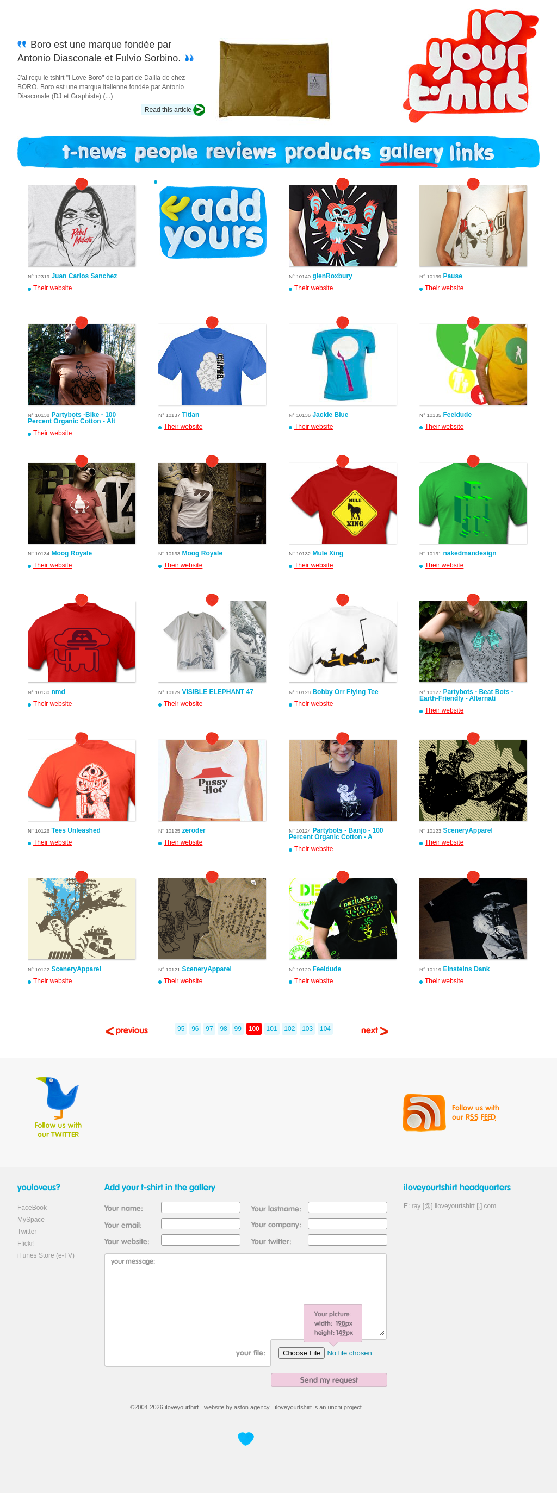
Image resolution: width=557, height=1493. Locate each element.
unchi (335, 1407)
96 (195, 1029)
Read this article (168, 110)
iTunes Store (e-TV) (46, 1255)
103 (307, 1029)
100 (254, 1029)
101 (272, 1029)
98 (223, 1029)
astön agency (251, 1407)
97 (209, 1029)
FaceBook (32, 1207)
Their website (52, 288)
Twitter (26, 1231)
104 (325, 1029)
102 (289, 1029)
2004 (140, 1407)
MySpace (31, 1219)
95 (180, 1029)
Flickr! (26, 1243)
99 (238, 1029)
